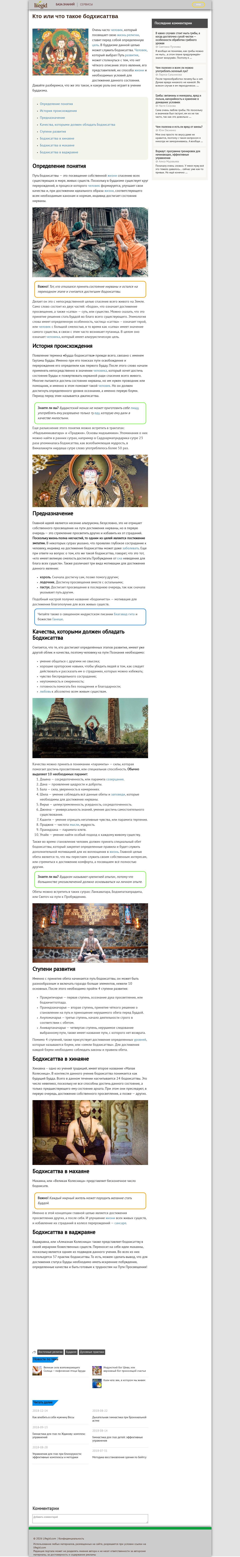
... (191, 58)
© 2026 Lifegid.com (44, 1539)
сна (119, 558)
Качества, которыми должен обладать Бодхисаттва (77, 124)
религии (133, 35)
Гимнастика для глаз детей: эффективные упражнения (117, 1439)
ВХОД (198, 4)
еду (96, 413)
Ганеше (57, 619)
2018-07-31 (99, 1451)
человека (53, 337)
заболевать (131, 548)
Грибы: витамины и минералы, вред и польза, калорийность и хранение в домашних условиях (178, 99)
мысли (74, 825)
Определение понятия (56, 104)
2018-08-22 (100, 1411)
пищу (134, 408)
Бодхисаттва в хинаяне (57, 138)
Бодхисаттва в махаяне (57, 145)
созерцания (115, 779)
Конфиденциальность (71, 1539)
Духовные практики (92, 1352)
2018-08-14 (100, 1431)
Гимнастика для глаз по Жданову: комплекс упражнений (58, 1436)
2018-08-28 (40, 1447)
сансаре (120, 1223)
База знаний (65, 4)
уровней (140, 1039)
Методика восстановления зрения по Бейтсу (119, 1457)
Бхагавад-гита (124, 614)
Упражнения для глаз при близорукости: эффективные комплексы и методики (57, 1456)
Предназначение (52, 118)
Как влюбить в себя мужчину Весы (53, 1417)
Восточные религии (50, 1352)
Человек (140, 50)
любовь (45, 691)
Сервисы (86, 4)
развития (131, 55)
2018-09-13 (40, 1427)
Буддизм (71, 1352)
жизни (139, 70)
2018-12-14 (40, 1411)
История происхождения (58, 111)
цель (95, 45)
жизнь (121, 35)
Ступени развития (53, 131)
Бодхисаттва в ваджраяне (59, 152)
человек (117, 30)
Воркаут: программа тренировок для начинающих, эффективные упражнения (178, 155)
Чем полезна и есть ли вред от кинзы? (179, 127)
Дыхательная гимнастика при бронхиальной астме (119, 1419)
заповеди (118, 794)
